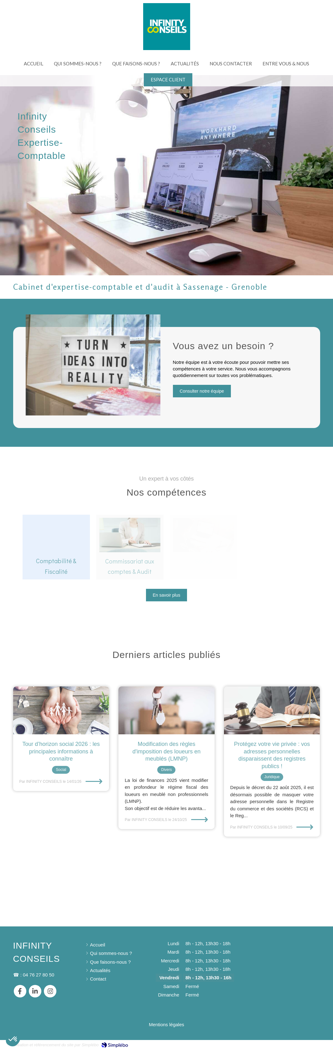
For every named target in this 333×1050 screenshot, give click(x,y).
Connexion (309, 1044)
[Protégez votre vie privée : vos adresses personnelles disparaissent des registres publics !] (272, 710)
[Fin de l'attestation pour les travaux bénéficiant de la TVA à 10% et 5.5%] (166, 710)
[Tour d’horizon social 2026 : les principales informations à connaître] (61, 710)
